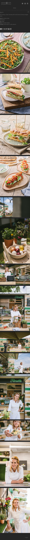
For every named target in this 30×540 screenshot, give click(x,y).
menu (14, 8)
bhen (27, 537)
